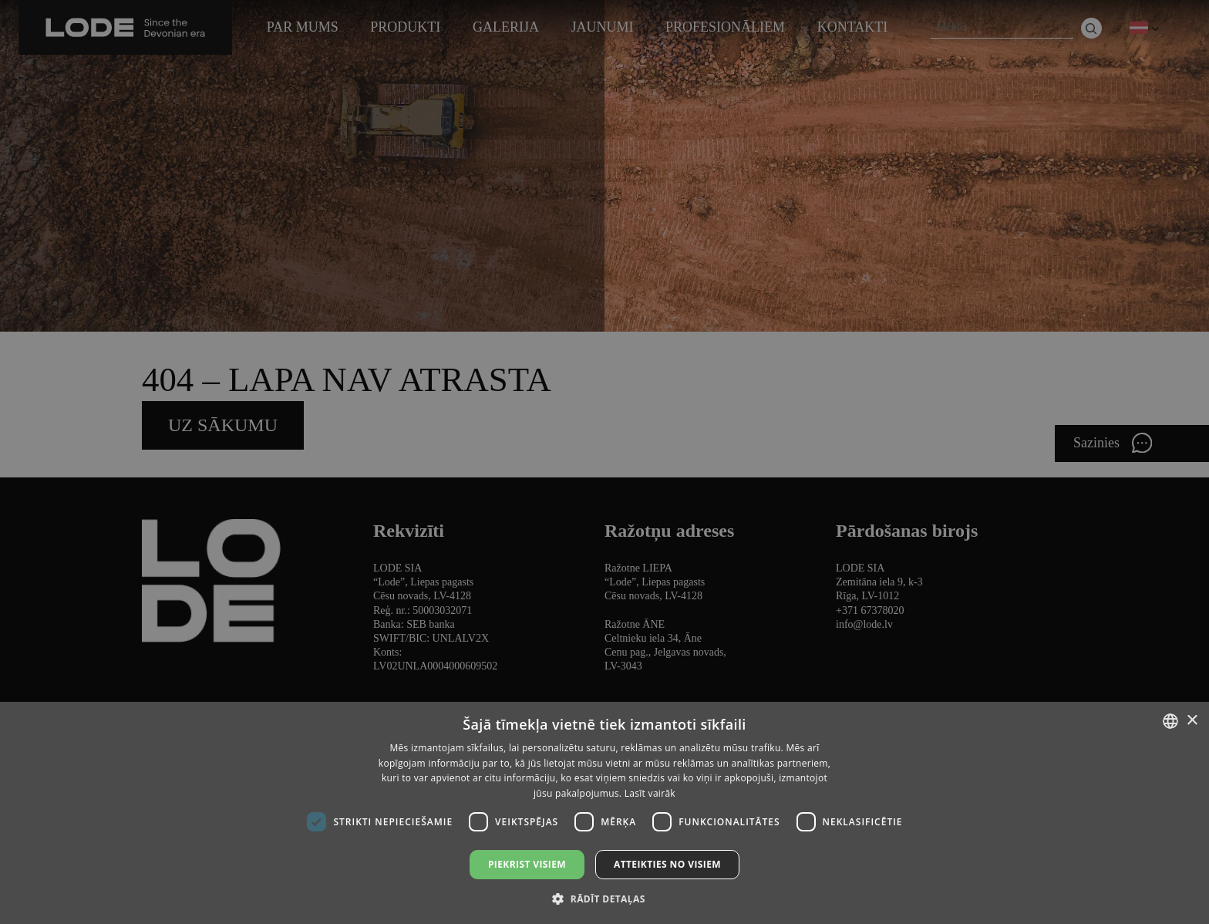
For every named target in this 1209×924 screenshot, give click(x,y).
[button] (604, 898)
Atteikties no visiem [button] (667, 864)
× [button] (1191, 721)
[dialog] (604, 462)
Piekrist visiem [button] (527, 864)
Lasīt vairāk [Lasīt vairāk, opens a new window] (650, 793)
